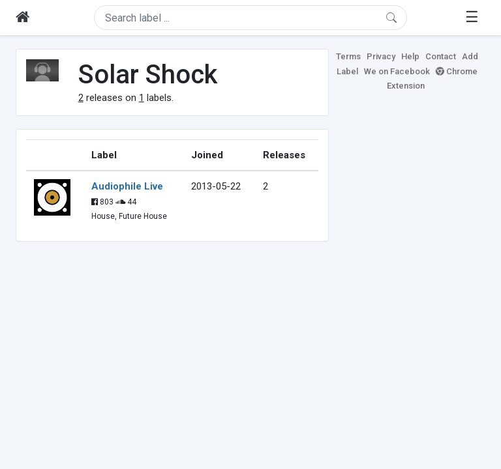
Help (410, 56)
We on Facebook (397, 71)
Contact (440, 56)
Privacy (381, 56)
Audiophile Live (127, 186)
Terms (348, 56)
